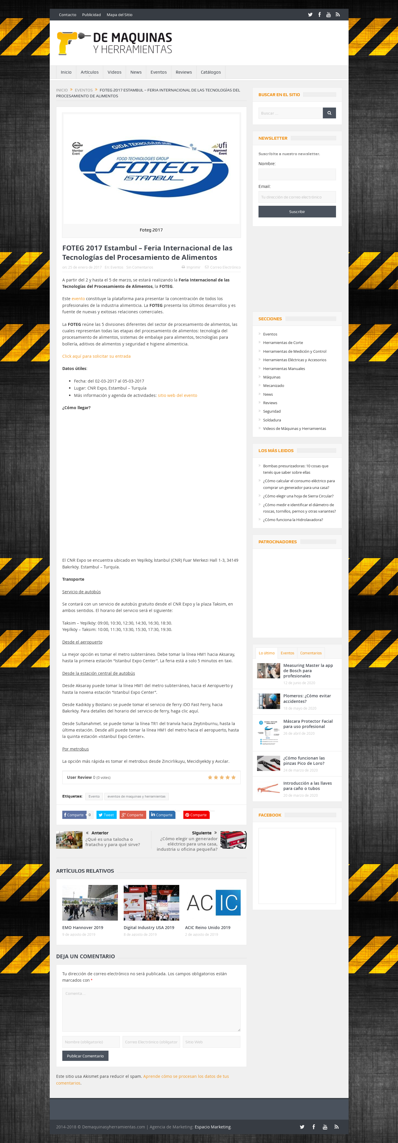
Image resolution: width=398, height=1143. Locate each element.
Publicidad (91, 14)
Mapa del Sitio (119, 14)
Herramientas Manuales (284, 368)
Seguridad (272, 411)
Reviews (184, 72)
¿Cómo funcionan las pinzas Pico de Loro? (304, 760)
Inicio (66, 72)
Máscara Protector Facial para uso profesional (308, 723)
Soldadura (272, 420)
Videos (114, 72)
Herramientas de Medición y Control (294, 351)
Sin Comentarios (139, 267)
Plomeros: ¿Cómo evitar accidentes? (307, 698)
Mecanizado (273, 385)
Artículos (90, 72)
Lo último (267, 653)
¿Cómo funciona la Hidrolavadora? (293, 519)
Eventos (159, 72)
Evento (94, 796)
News (136, 72)
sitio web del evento (177, 395)
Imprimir (191, 267)
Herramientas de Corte (283, 342)
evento (78, 298)
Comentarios (311, 653)
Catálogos (211, 72)
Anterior (97, 833)
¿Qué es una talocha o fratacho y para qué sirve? (112, 842)
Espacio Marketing (213, 1127)
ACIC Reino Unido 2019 (207, 927)
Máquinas (271, 377)
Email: (265, 186)
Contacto (67, 14)
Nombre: (267, 163)
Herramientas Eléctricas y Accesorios (294, 359)
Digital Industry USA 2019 (149, 927)
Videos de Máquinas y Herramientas (294, 428)
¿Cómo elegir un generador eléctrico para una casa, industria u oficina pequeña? (187, 844)
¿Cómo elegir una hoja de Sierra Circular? (298, 496)
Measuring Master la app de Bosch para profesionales (308, 671)
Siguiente (204, 833)
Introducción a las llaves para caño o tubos (307, 785)
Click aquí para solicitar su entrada (96, 356)
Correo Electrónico (223, 267)
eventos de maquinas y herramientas (137, 796)
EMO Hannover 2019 (82, 927)
